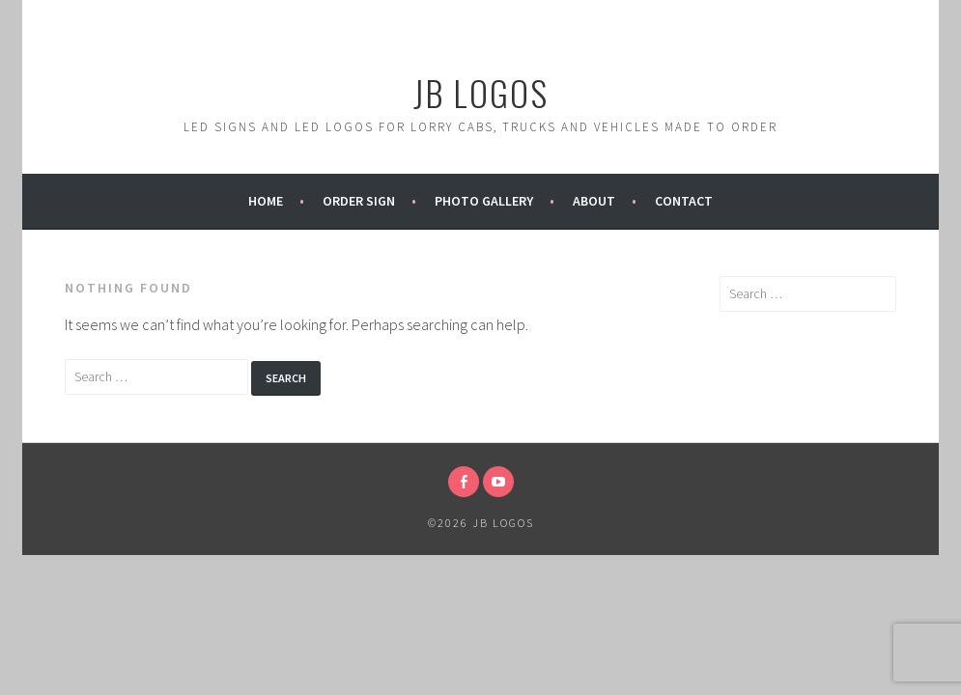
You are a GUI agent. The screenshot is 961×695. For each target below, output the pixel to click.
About (594, 200)
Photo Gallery (484, 200)
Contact (684, 200)
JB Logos (481, 92)
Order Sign (359, 200)
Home (265, 200)
